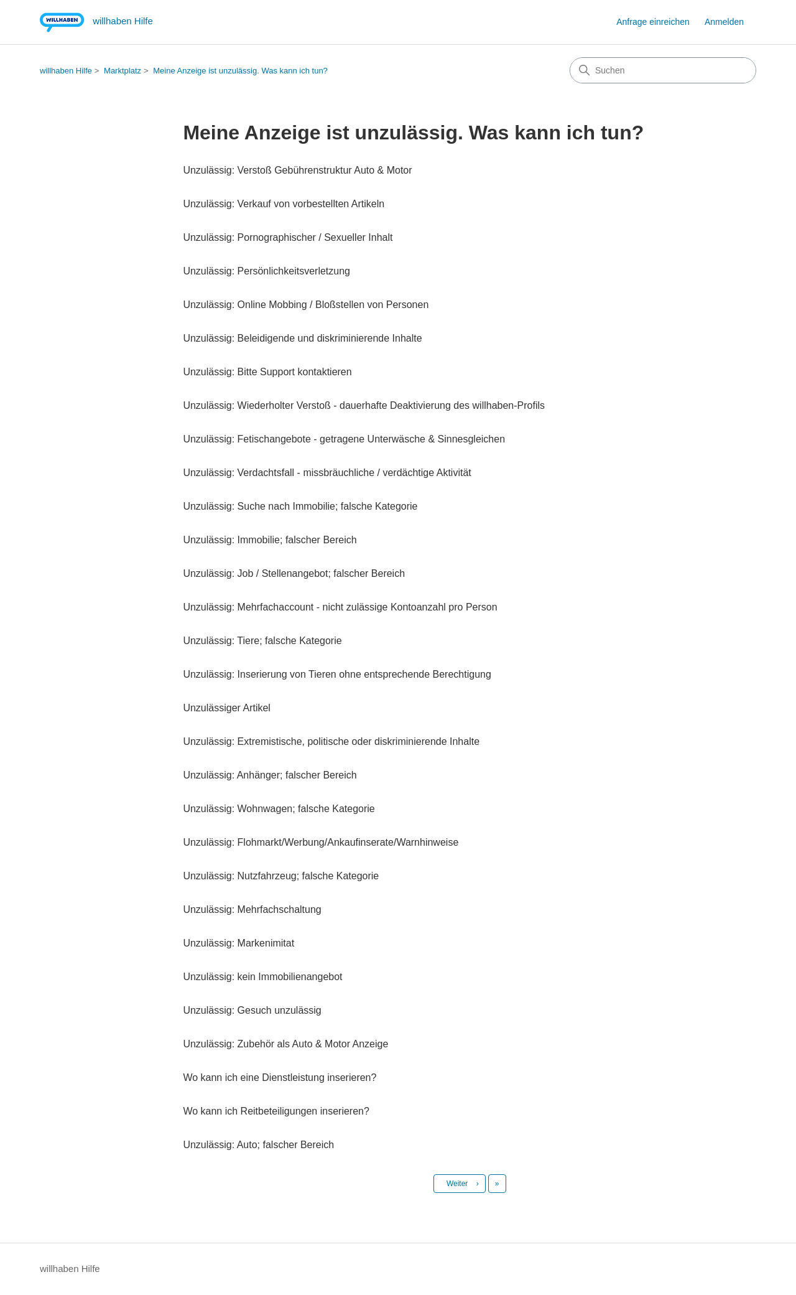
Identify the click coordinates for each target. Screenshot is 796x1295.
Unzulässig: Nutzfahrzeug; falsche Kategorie (281, 876)
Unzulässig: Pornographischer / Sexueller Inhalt (287, 237)
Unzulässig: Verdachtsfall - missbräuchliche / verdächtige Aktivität (327, 472)
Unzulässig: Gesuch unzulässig (252, 1010)
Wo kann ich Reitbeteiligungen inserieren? (276, 1111)
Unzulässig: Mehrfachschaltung (252, 909)
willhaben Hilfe (66, 70)
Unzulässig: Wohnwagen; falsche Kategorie (278, 808)
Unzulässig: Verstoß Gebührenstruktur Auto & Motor (297, 170)
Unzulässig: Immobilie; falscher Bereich (269, 540)
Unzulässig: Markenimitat (238, 943)
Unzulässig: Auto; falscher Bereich (258, 1144)
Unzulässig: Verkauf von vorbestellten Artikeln (283, 204)
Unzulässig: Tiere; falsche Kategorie (262, 640)
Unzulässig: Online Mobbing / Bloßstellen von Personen (305, 304)
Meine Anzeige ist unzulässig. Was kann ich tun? (240, 70)
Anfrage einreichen (653, 22)
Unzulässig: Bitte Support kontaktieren (267, 372)
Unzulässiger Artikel (227, 708)
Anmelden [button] (724, 22)
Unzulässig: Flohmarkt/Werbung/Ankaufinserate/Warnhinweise (320, 842)
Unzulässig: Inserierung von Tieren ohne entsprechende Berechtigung (337, 674)
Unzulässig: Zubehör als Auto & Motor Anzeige (285, 1044)
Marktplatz (122, 70)
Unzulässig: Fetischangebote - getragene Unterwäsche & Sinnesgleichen (344, 439)
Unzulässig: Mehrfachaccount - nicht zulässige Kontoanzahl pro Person (340, 607)
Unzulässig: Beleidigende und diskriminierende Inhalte (302, 338)
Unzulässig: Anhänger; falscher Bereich (269, 775)
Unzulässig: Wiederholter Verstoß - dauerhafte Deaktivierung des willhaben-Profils (364, 405)
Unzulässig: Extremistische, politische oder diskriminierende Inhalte (331, 741)
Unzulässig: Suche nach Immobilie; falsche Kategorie (300, 506)
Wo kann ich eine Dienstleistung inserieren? (279, 1077)
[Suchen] (663, 70)
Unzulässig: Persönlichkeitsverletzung (266, 271)
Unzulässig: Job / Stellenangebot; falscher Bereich (294, 573)
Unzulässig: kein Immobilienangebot (262, 976)
